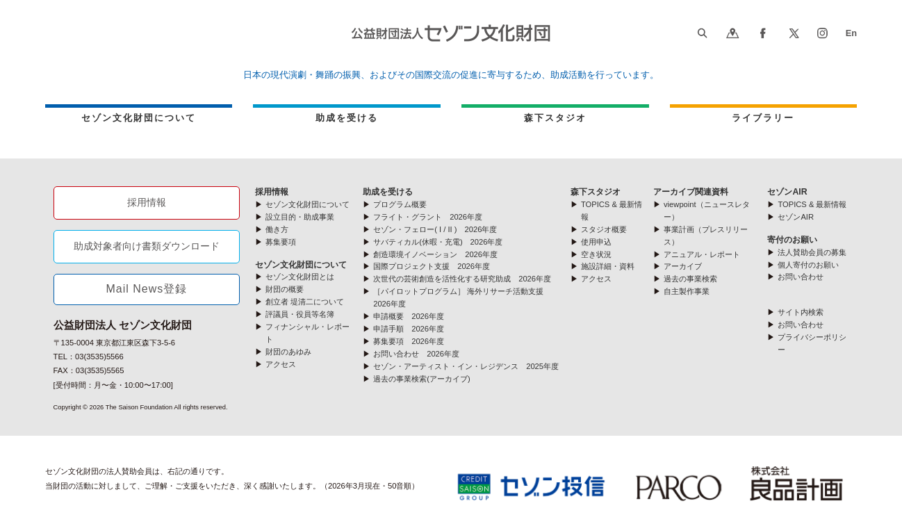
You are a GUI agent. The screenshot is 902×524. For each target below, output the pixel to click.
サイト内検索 (800, 312)
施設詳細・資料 (607, 266)
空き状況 (596, 254)
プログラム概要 (400, 204)
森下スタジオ (555, 118)
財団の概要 (284, 289)
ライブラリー (763, 118)
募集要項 (280, 242)
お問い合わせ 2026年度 (416, 354)
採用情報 (146, 202)
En (851, 33)
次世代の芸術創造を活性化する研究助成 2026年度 (462, 279)
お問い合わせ (800, 276)
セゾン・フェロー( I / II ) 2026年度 (435, 229)
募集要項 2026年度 (408, 341)
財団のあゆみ (288, 351)
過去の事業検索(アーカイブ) (421, 379)
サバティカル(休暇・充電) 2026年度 (437, 242)
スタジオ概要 (604, 229)
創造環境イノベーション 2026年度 (435, 254)
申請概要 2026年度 (408, 316)
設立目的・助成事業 (299, 217)
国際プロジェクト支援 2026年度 (431, 266)
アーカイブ (683, 266)
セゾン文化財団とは (299, 276)
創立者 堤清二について (304, 301)
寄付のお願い (792, 240)
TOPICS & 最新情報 (812, 204)
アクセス (280, 364)
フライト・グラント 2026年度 (427, 217)
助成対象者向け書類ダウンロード (147, 246)
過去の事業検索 (690, 279)
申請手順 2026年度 (408, 329)
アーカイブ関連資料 (690, 192)
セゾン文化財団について (138, 118)
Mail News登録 (147, 289)
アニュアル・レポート (702, 254)
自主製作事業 (687, 291)
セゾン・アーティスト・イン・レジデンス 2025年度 (466, 366)
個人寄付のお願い (808, 265)
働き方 (276, 229)
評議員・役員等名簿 (299, 314)
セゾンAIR (787, 192)
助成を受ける (346, 118)
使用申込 (596, 242)
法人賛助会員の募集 (812, 252)
